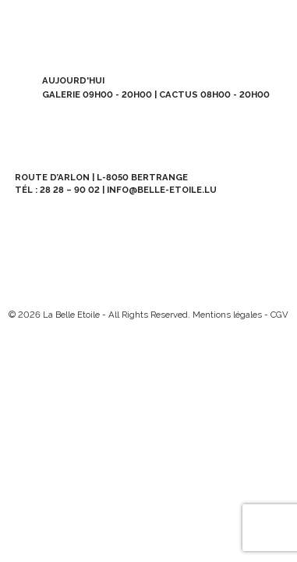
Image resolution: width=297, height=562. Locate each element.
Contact (215, 252)
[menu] (269, 28)
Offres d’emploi (81, 252)
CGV (279, 314)
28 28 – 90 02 (70, 189)
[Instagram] (23, 288)
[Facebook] (48, 288)
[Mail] (73, 288)
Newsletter (81, 223)
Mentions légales (227, 314)
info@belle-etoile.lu (162, 189)
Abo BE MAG (215, 223)
